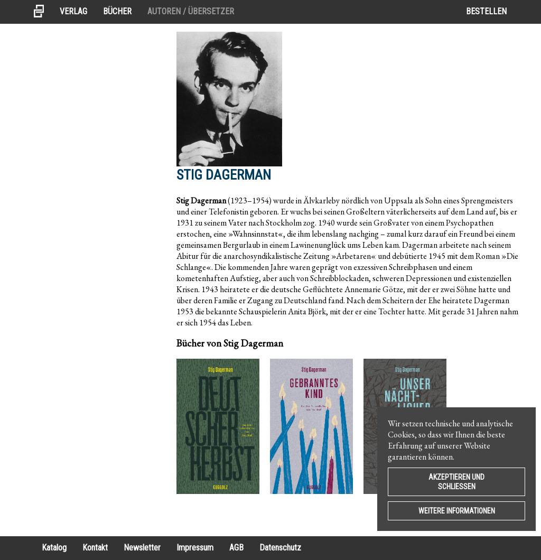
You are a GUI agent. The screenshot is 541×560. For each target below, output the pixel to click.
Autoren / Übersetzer (190, 11)
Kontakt (95, 548)
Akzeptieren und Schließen (456, 482)
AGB (236, 548)
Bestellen (486, 11)
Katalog (54, 548)
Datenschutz (280, 548)
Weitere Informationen (456, 511)
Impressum (194, 548)
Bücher (117, 11)
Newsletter (142, 548)
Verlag (73, 11)
